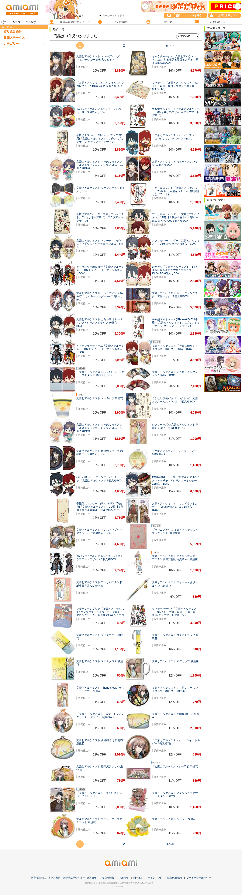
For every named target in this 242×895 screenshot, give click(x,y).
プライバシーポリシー (198, 877)
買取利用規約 (174, 877)
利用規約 (138, 877)
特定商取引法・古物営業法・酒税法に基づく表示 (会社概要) (64, 877)
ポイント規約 (155, 877)
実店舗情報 (108, 877)
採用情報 (124, 877)
